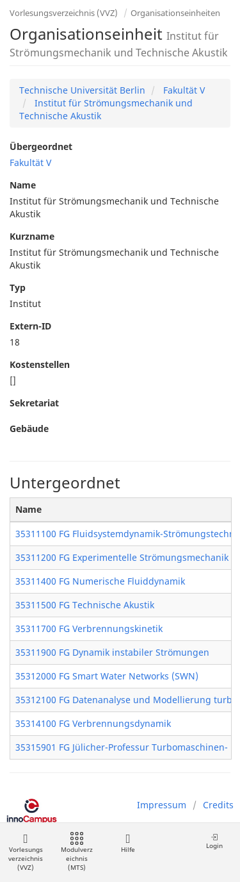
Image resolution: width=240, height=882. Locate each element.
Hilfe (127, 843)
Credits (218, 805)
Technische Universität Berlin (82, 90)
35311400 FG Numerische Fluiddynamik (100, 581)
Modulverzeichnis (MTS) (77, 852)
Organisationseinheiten (175, 13)
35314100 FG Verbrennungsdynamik (93, 723)
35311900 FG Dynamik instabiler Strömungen (112, 652)
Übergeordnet (41, 146)
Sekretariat (34, 403)
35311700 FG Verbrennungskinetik (89, 628)
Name (23, 185)
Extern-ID (30, 326)
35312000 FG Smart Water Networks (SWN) (106, 676)
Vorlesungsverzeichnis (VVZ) (64, 13)
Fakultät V (183, 90)
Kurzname (32, 236)
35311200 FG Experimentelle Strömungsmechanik (121, 557)
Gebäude (29, 428)
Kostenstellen (40, 364)
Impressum (161, 805)
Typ (18, 287)
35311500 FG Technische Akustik (84, 605)
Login (214, 841)
